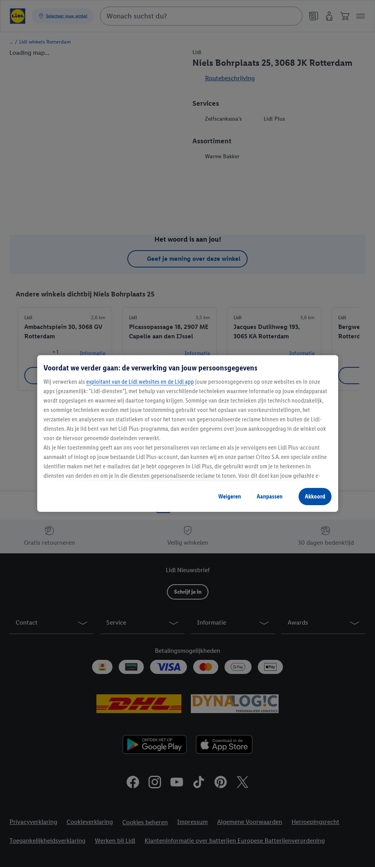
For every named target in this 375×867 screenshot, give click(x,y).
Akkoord (315, 496)
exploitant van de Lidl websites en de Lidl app (140, 381)
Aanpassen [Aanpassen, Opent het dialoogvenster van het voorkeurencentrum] (270, 496)
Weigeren (229, 496)
